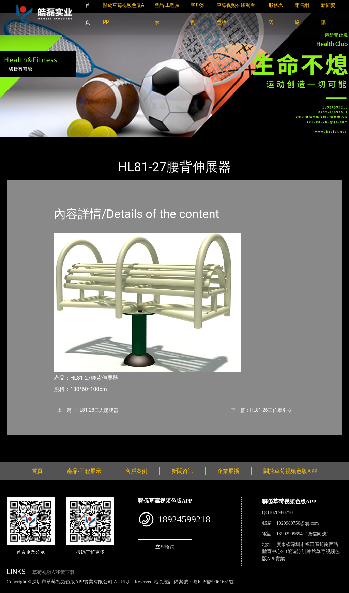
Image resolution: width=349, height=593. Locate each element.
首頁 (19, 142)
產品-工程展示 (48, 142)
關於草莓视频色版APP (290, 471)
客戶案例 (136, 471)
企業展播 (228, 471)
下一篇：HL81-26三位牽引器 (261, 410)
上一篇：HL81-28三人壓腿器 (87, 410)
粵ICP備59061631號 (213, 581)
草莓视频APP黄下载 (53, 572)
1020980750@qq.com (297, 523)
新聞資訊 (182, 471)
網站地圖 (10, 589)
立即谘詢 (164, 546)
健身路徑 (82, 142)
